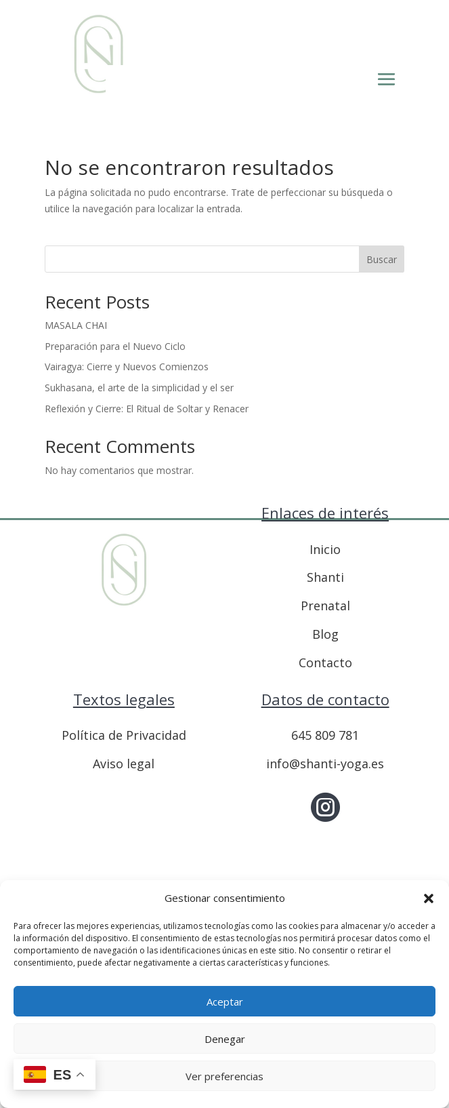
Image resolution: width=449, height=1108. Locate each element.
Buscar (381, 259)
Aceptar (225, 1001)
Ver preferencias (224, 1076)
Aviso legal (123, 763)
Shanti (325, 577)
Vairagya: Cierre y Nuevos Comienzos (127, 366)
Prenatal (325, 605)
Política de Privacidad (124, 735)
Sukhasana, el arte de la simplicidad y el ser (139, 387)
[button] (428, 898)
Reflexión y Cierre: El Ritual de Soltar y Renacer (147, 408)
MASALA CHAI (76, 325)
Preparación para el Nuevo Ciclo (115, 346)
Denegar (225, 1039)
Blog (325, 634)
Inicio (325, 549)
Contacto (325, 662)
